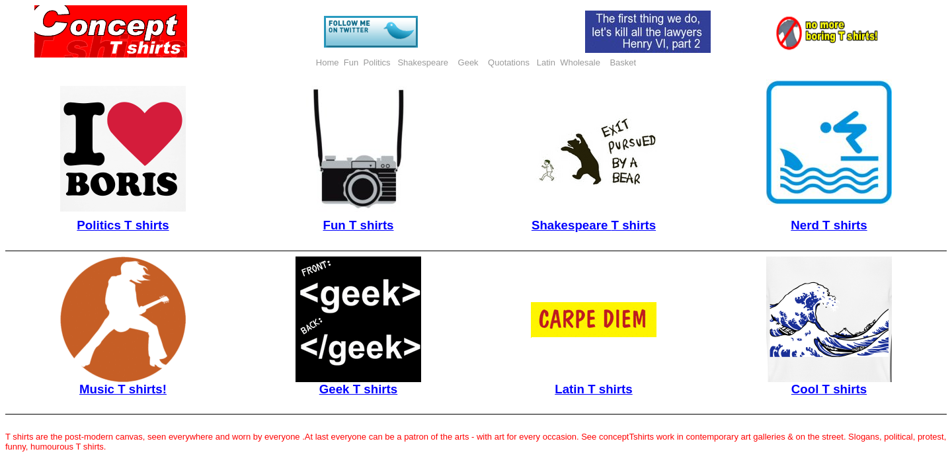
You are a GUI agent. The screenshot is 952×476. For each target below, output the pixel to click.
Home (327, 62)
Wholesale (580, 62)
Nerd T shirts (829, 225)
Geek (469, 62)
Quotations (509, 62)
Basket (623, 62)
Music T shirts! (123, 389)
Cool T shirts (829, 389)
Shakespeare (423, 62)
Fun (351, 62)
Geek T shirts (358, 389)
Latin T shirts (593, 389)
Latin (546, 62)
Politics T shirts (123, 225)
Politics (378, 62)
